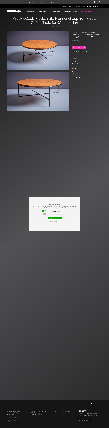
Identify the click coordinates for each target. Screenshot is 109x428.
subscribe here (84, 420)
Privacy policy (58, 223)
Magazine (70, 6)
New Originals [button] (55, 11)
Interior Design (96, 6)
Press (75, 6)
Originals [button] (43, 11)
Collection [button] (32, 11)
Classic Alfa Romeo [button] (71, 11)
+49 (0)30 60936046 (12, 418)
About (64, 6)
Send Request (79, 47)
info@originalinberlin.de (55, 2)
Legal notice (51, 223)
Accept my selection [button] (54, 221)
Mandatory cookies (51, 211)
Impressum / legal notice (61, 413)
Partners (88, 6)
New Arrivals (86, 11)
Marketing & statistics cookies (53, 214)
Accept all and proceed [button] (55, 218)
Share (76, 51)
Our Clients (81, 6)
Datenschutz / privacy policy (62, 411)
